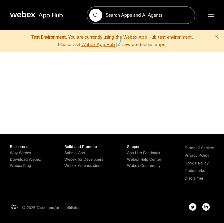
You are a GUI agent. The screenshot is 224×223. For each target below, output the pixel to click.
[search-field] (141, 15)
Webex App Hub (98, 44)
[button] (95, 15)
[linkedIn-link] (207, 208)
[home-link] (48, 15)
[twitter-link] (194, 208)
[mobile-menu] (211, 16)
